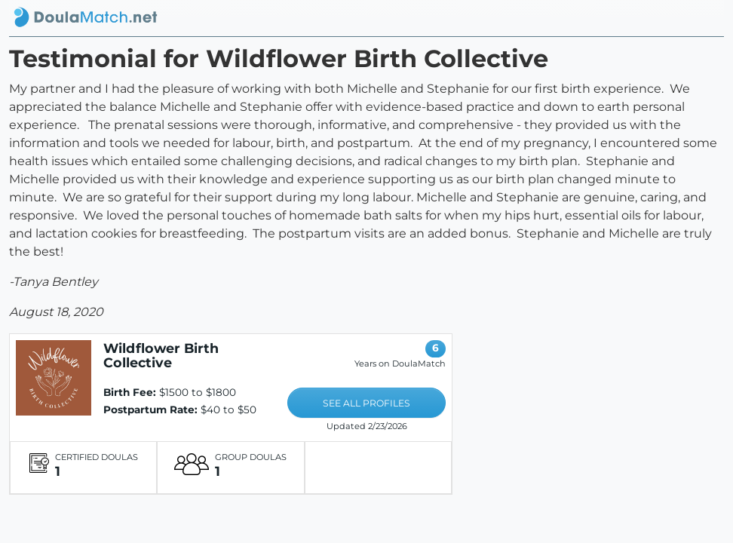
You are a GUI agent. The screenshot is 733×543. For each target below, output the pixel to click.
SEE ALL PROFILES (366, 403)
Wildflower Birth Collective (161, 355)
